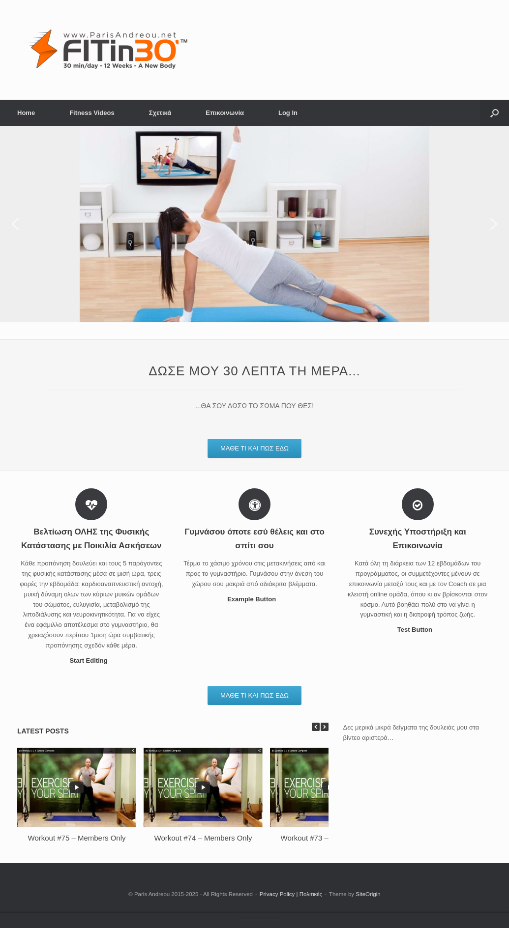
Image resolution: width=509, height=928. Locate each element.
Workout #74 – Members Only (203, 838)
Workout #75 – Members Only (77, 838)
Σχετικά (160, 112)
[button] (494, 113)
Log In (288, 112)
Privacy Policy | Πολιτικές (291, 894)
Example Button (254, 599)
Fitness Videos (92, 112)
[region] (254, 224)
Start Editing (91, 660)
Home (26, 112)
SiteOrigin (368, 894)
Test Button (417, 629)
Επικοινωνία (225, 112)
